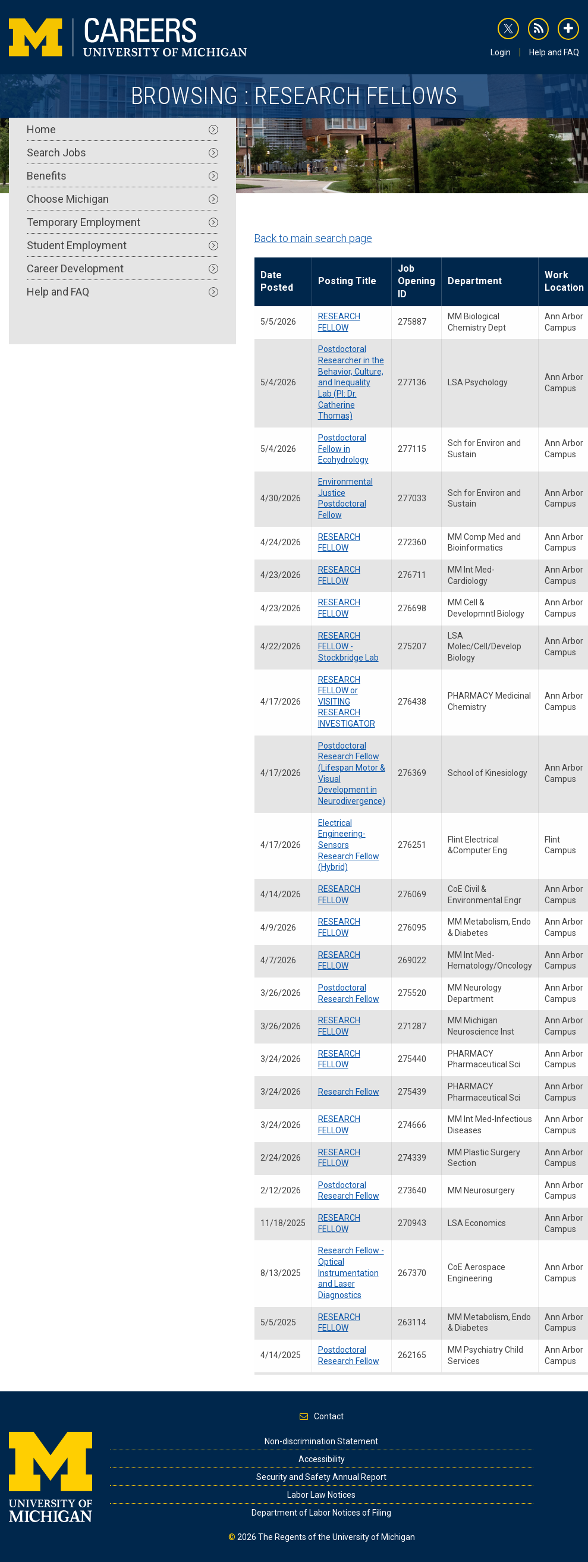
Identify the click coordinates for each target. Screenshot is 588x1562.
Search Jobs (122, 152)
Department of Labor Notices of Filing (321, 1512)
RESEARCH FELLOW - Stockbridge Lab (348, 646)
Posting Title (347, 281)
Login (500, 52)
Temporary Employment (122, 222)
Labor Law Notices (321, 1495)
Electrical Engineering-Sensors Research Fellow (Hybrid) (348, 845)
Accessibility (321, 1459)
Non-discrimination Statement (321, 1441)
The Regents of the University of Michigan (336, 1537)
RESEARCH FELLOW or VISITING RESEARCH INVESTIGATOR (346, 702)
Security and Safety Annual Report (321, 1477)
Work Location (564, 281)
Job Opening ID (416, 281)
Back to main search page (313, 238)
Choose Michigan (122, 199)
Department (475, 281)
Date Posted (276, 281)
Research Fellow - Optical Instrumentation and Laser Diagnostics (351, 1273)
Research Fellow (348, 1091)
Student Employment (122, 245)
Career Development (122, 268)
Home (122, 129)
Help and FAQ (554, 52)
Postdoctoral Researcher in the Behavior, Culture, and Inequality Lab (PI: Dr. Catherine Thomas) (351, 382)
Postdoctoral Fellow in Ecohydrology (343, 448)
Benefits (122, 175)
